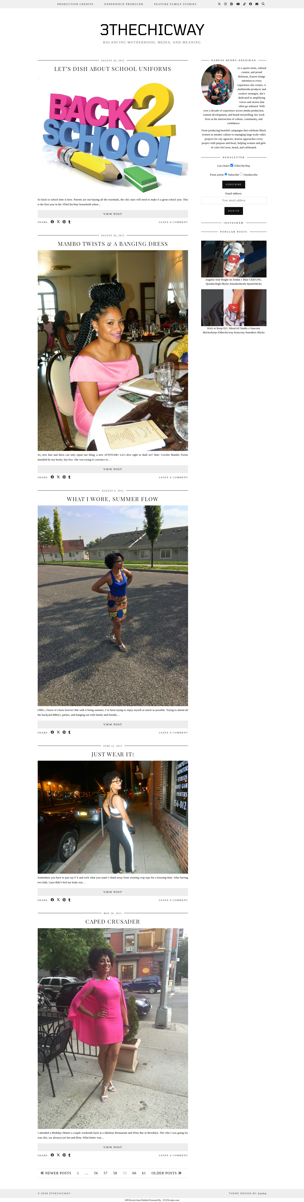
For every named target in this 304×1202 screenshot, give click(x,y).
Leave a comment (173, 222)
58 (115, 1173)
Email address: (233, 193)
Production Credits (75, 4)
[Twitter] (219, 4)
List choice (223, 165)
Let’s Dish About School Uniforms (112, 68)
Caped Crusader (112, 921)
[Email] (257, 4)
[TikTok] (244, 4)
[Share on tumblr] (69, 222)
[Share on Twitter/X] (58, 222)
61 (144, 1173)
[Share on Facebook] (53, 222)
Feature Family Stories (175, 4)
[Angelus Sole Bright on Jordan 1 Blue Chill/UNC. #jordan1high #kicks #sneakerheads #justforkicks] (234, 259)
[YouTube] (238, 4)
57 (105, 1173)
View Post (112, 214)
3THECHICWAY (152, 29)
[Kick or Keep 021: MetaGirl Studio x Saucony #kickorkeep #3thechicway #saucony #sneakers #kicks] (234, 307)
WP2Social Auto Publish (137, 1200)
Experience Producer (123, 4)
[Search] (263, 4)
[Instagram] (225, 4)
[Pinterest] (231, 4)
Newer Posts (56, 1173)
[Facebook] (250, 4)
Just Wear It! (113, 754)
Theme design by (248, 1193)
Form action (217, 174)
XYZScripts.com (171, 1200)
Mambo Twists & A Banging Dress (113, 243)
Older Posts (166, 1173)
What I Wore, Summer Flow (113, 499)
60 (134, 1173)
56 (96, 1173)
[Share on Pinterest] (64, 222)
